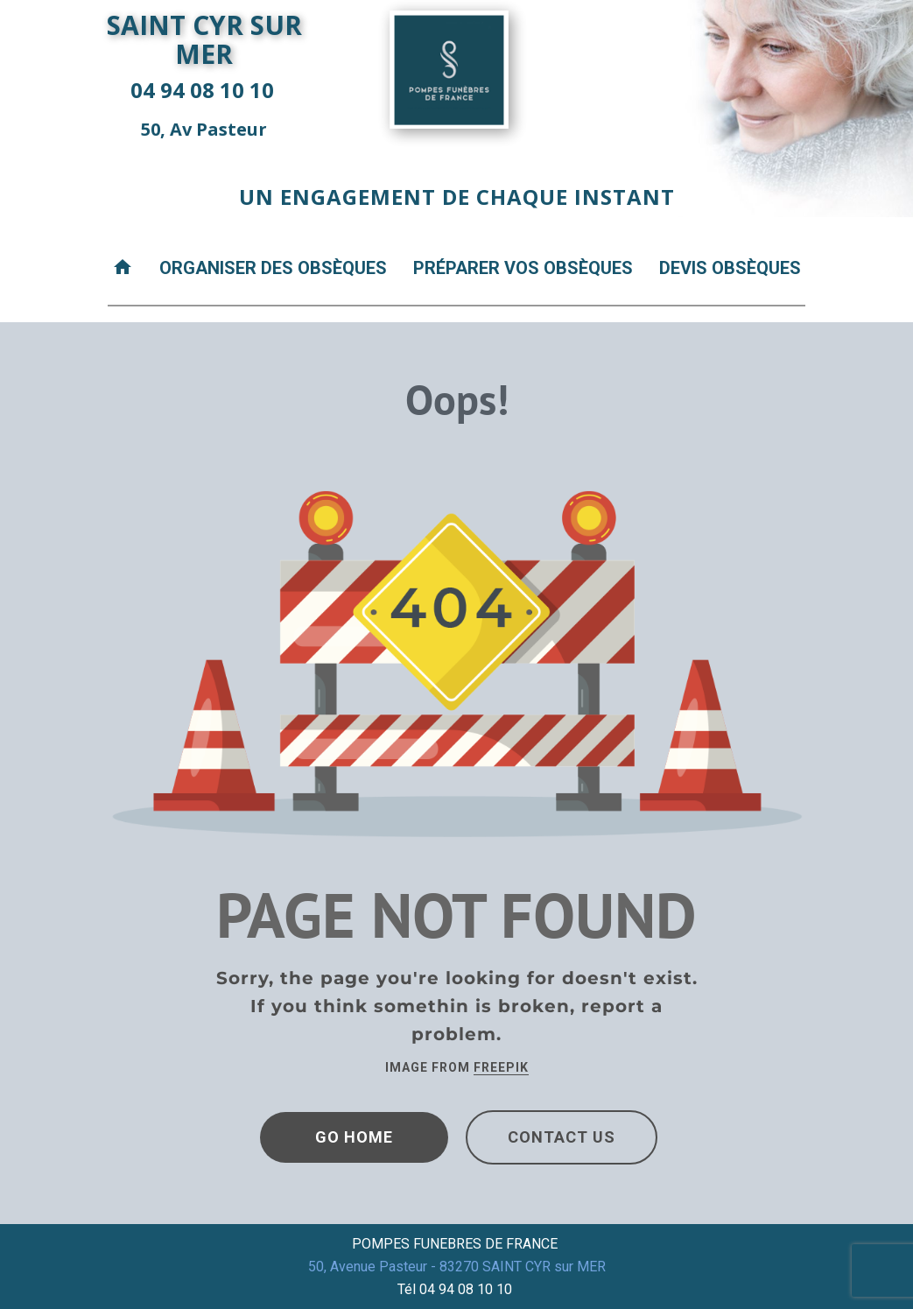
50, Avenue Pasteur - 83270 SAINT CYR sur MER (457, 1266)
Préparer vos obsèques (523, 267)
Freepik (501, 1067)
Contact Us (561, 1137)
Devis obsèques (730, 267)
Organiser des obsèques (273, 267)
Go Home (354, 1137)
